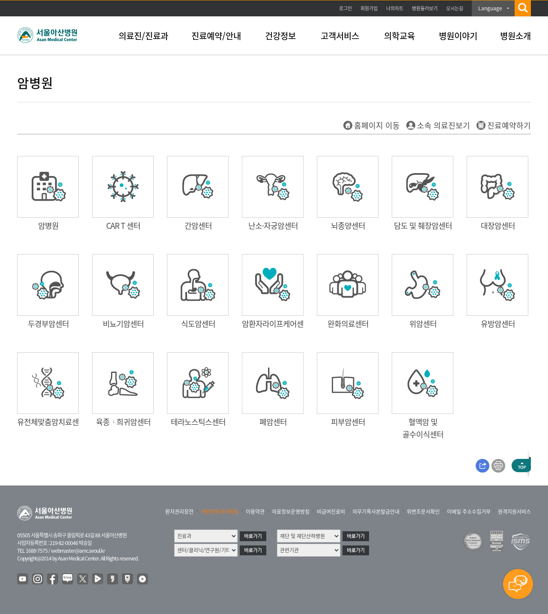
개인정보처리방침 (219, 511)
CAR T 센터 (123, 225)
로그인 (345, 8)
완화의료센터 (348, 323)
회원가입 (369, 8)
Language (490, 8)
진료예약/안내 (216, 36)
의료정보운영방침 (291, 511)
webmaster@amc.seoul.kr (78, 550)
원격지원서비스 (514, 511)
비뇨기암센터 (123, 323)
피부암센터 (348, 422)
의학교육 (399, 36)
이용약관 (255, 511)
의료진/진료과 (143, 36)
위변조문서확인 (423, 511)
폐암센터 (273, 422)
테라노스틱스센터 (198, 422)
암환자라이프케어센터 (276, 323)
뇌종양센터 (348, 225)
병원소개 (515, 36)
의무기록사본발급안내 (375, 511)
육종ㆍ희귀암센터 (123, 422)
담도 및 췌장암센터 (423, 225)
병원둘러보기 (425, 8)
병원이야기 (458, 36)
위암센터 (423, 323)
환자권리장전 (179, 511)
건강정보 (280, 36)
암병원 (48, 225)
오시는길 (454, 8)
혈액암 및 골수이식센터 (423, 428)
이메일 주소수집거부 (469, 511)
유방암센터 (498, 323)
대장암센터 (498, 225)
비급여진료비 (331, 511)
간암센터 (198, 225)
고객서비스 (340, 36)
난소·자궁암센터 (273, 225)
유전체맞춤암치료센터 (51, 422)
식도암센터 (198, 323)
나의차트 (394, 8)
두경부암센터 (48, 323)
